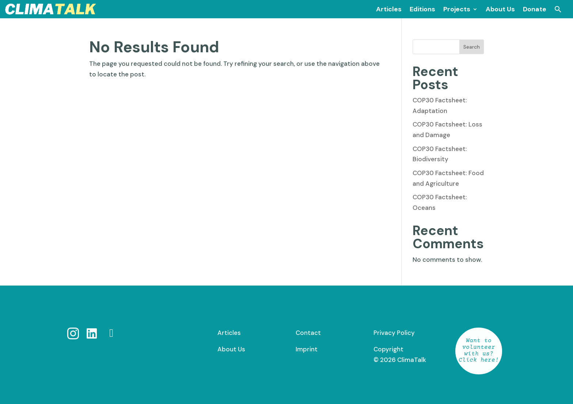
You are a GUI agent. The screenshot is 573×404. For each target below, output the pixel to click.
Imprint (307, 349)
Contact (308, 333)
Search (471, 47)
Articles (229, 333)
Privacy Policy (394, 333)
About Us (231, 349)
